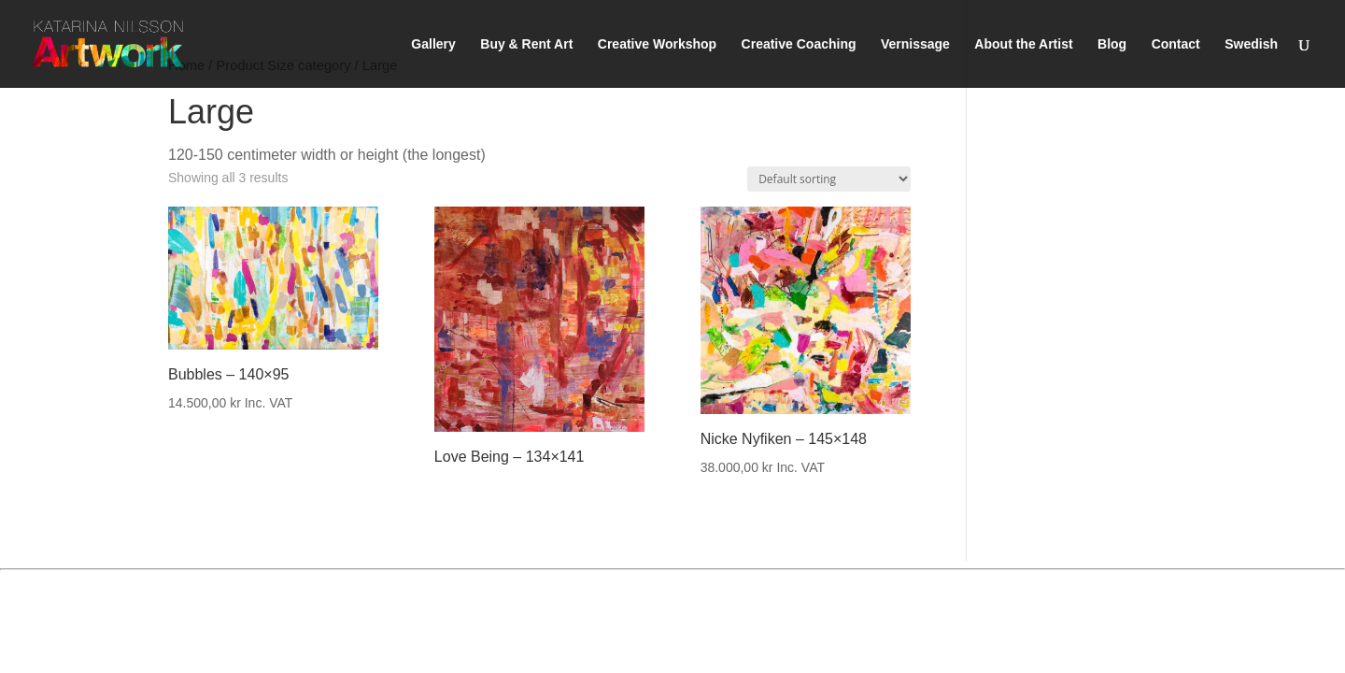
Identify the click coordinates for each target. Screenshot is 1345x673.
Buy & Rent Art (526, 44)
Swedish (1251, 44)
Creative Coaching (799, 44)
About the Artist (1023, 44)
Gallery (433, 44)
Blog (1111, 44)
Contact (1176, 44)
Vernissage (915, 44)
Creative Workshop (657, 44)
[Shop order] (829, 179)
